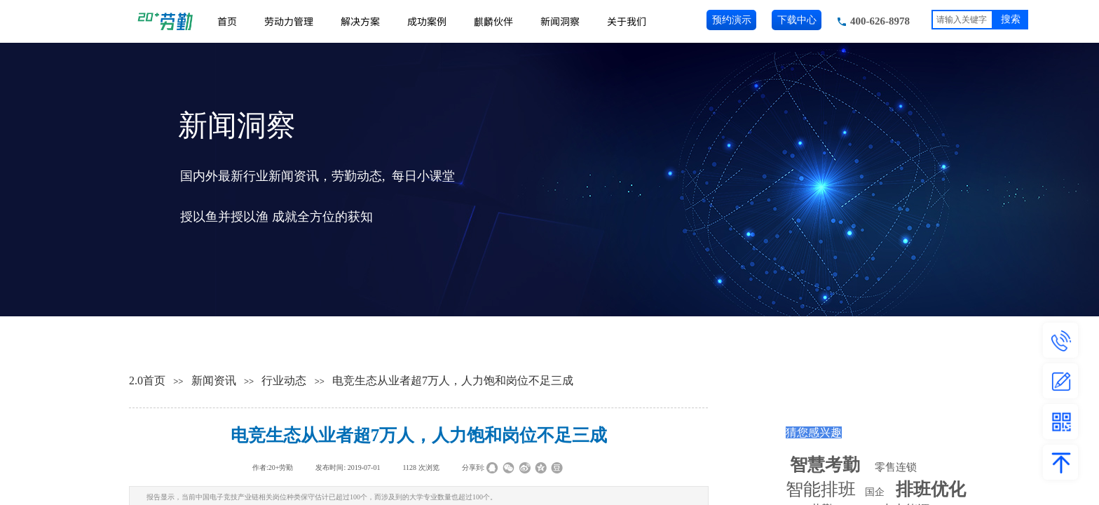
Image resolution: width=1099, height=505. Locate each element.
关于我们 (626, 21)
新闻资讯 (213, 380)
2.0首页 (147, 380)
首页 (227, 21)
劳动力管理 (288, 21)
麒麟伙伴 (493, 21)
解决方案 (360, 21)
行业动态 (283, 380)
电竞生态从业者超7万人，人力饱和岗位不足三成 (452, 380)
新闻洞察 (560, 21)
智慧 (825, 464)
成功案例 (426, 21)
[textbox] (962, 19)
